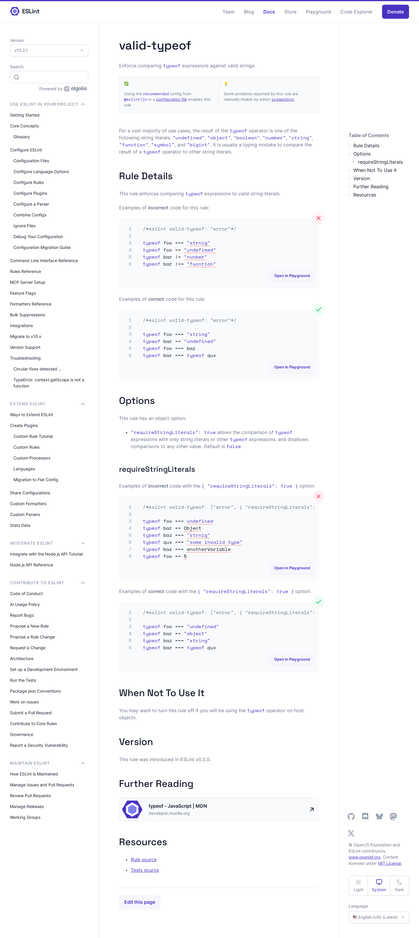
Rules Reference (25, 271)
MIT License (389, 863)
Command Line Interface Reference (44, 260)
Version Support (25, 347)
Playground (318, 12)
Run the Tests (23, 680)
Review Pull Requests (30, 795)
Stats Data (20, 525)
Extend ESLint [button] (47, 403)
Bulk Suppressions (27, 314)
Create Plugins (24, 425)
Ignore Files (24, 225)
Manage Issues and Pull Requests (42, 784)
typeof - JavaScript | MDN (178, 806)
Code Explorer (356, 12)
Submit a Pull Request (31, 712)
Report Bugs (22, 615)
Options (362, 154)
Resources (364, 195)
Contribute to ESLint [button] (47, 582)
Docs (269, 12)
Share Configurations (30, 492)
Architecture (21, 658)
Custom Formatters (28, 503)
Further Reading (371, 186)
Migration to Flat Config (35, 479)
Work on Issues (24, 701)
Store (290, 12)
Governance (21, 734)
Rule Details (366, 145)
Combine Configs (29, 214)
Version (361, 178)
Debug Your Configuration (38, 236)
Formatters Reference (30, 303)
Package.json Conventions (35, 690)
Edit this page (139, 902)
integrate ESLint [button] (47, 543)
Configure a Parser (31, 203)
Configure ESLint (26, 149)
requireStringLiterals (380, 162)
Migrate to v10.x (25, 336)
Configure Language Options (41, 171)
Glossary (21, 136)
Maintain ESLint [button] (47, 763)
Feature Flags (23, 293)
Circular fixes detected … (37, 368)
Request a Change (27, 647)
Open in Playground (292, 276)
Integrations (21, 325)
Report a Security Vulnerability (39, 745)
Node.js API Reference (31, 564)
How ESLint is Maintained (34, 773)
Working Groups (25, 817)
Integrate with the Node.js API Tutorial (46, 553)
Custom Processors (31, 457)
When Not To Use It (375, 170)
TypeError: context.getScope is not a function (48, 382)
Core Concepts (24, 125)
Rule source (144, 859)
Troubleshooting (25, 358)
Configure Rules (28, 182)
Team (229, 12)
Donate (395, 12)
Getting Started (25, 114)
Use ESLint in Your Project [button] (47, 104)
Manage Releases (27, 806)
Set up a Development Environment (44, 669)
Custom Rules (26, 447)
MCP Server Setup (27, 282)
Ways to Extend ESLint (31, 414)
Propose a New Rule (29, 625)
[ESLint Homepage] (24, 11)
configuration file (171, 99)
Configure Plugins (30, 193)
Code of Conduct (26, 593)
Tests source (145, 870)
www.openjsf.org (365, 857)
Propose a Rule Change (32, 636)
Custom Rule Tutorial (33, 436)
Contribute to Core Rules (33, 723)
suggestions (283, 99)
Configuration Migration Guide (42, 247)
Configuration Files (31, 160)
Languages (24, 468)
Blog (249, 12)
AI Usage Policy (25, 604)
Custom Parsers (25, 514)
